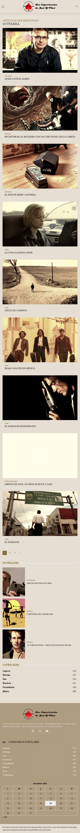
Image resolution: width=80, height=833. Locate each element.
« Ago (5, 817)
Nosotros (31, 580)
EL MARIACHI (12, 541)
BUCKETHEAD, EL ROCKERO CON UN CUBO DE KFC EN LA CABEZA (40, 136)
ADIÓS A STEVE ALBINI (17, 78)
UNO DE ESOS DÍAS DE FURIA (39, 583)
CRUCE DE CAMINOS (16, 310)
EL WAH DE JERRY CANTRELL (20, 194)
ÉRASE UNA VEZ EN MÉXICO (20, 368)
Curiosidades (11, 481)
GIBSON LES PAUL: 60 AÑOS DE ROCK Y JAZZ (28, 484)
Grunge (8, 76)
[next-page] (20, 553)
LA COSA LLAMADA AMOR (19, 252)
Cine (7, 250)
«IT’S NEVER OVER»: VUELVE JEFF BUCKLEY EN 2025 (49, 645)
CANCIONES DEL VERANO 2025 (40, 614)
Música (8, 134)
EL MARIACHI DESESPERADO (20, 426)
